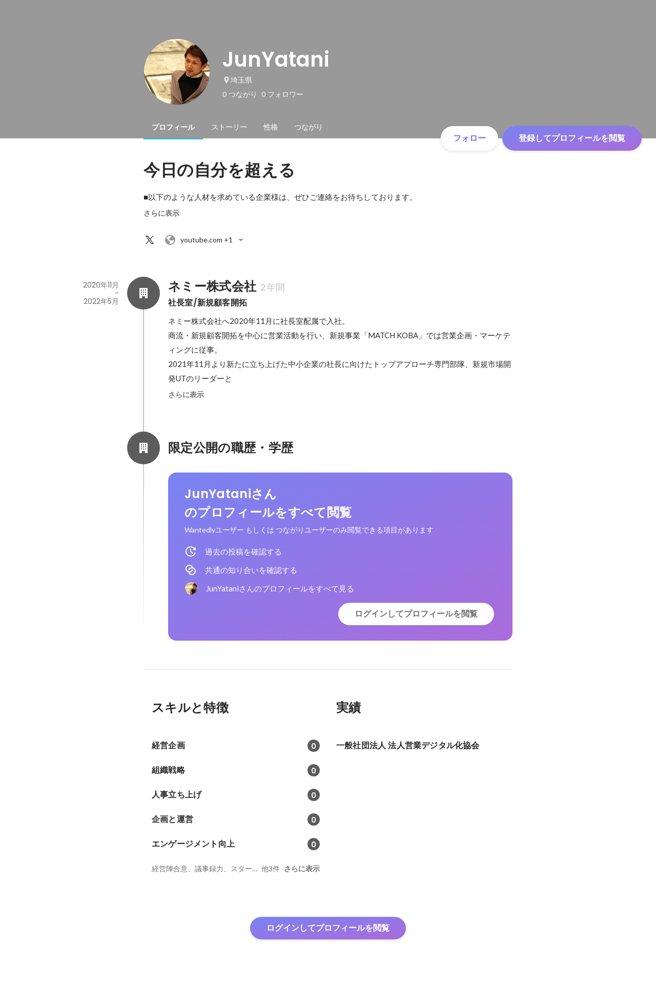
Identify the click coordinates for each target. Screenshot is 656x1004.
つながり (308, 127)
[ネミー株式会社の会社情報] (143, 293)
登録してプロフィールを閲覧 (572, 138)
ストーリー (229, 127)
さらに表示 (161, 213)
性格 (270, 127)
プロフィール (173, 127)
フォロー (469, 138)
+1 (205, 240)
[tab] (173, 127)
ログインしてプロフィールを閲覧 (416, 614)
